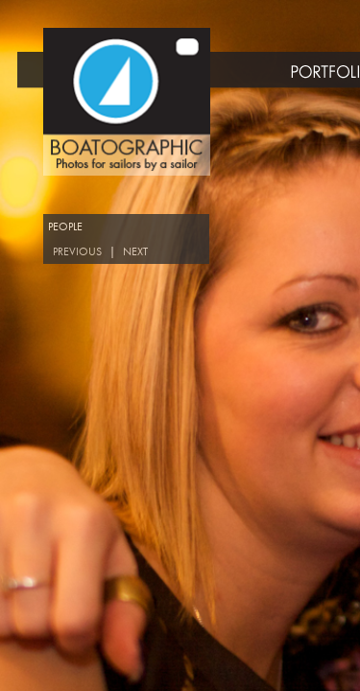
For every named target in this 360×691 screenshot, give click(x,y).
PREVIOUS (77, 251)
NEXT (135, 251)
